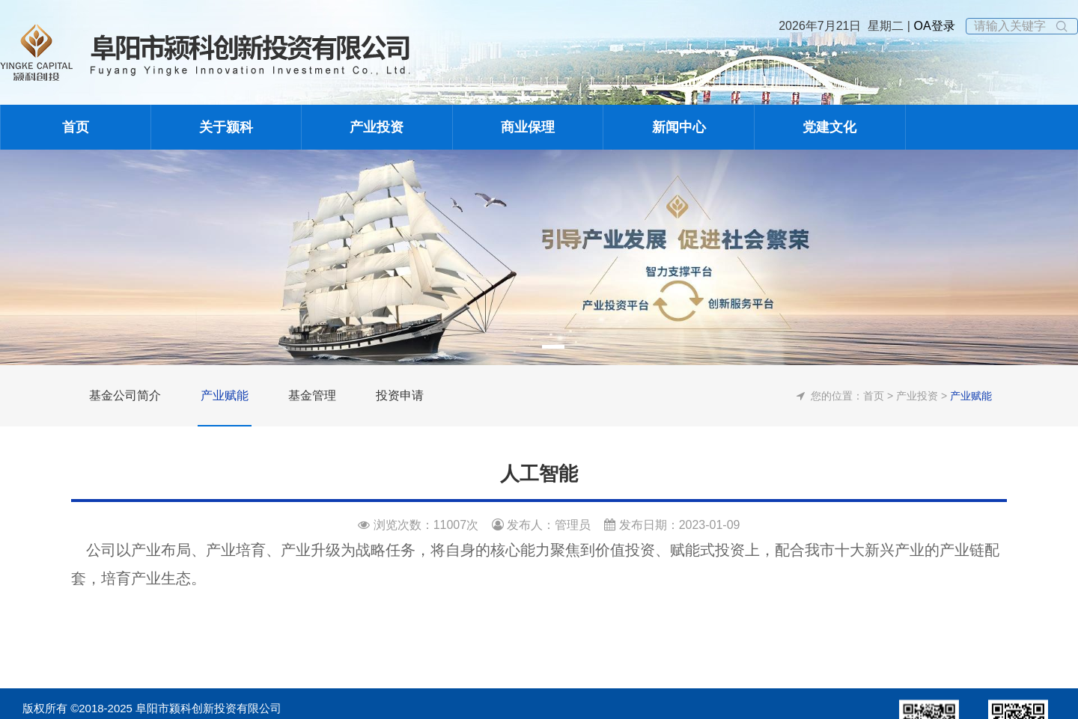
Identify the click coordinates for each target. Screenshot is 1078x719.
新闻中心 (679, 127)
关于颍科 (226, 127)
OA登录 (932, 25)
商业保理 (528, 127)
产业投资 (377, 127)
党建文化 (829, 127)
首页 (75, 127)
